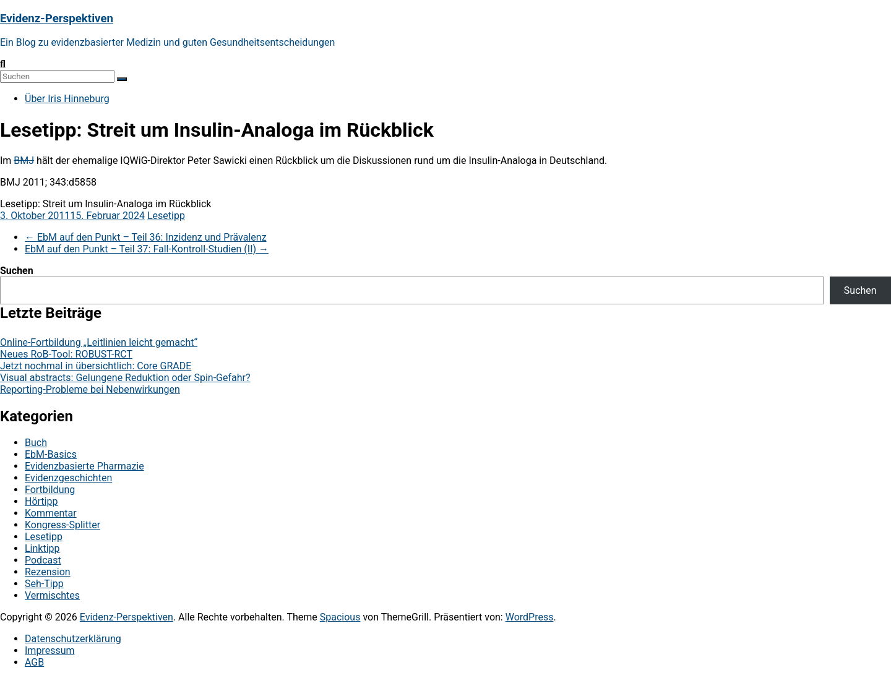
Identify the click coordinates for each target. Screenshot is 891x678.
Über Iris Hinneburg (67, 99)
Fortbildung (50, 490)
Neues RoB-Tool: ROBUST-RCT (66, 354)
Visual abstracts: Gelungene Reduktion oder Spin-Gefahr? (125, 378)
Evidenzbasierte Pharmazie (84, 466)
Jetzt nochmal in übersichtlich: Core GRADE (95, 366)
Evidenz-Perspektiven (56, 18)
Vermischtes (52, 595)
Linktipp (42, 548)
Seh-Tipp (44, 584)
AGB (34, 662)
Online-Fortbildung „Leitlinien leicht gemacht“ (98, 342)
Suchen (16, 271)
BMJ (24, 160)
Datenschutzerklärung (73, 639)
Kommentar (51, 513)
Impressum (50, 650)
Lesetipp (166, 215)
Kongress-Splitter (62, 525)
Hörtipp (41, 501)
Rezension (48, 572)
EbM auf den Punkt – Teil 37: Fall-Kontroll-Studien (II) (147, 249)
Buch (36, 442)
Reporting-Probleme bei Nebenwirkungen (90, 389)
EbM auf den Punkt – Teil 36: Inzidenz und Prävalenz (146, 237)
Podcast (43, 560)
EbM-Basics (51, 454)
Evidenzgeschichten (68, 478)
